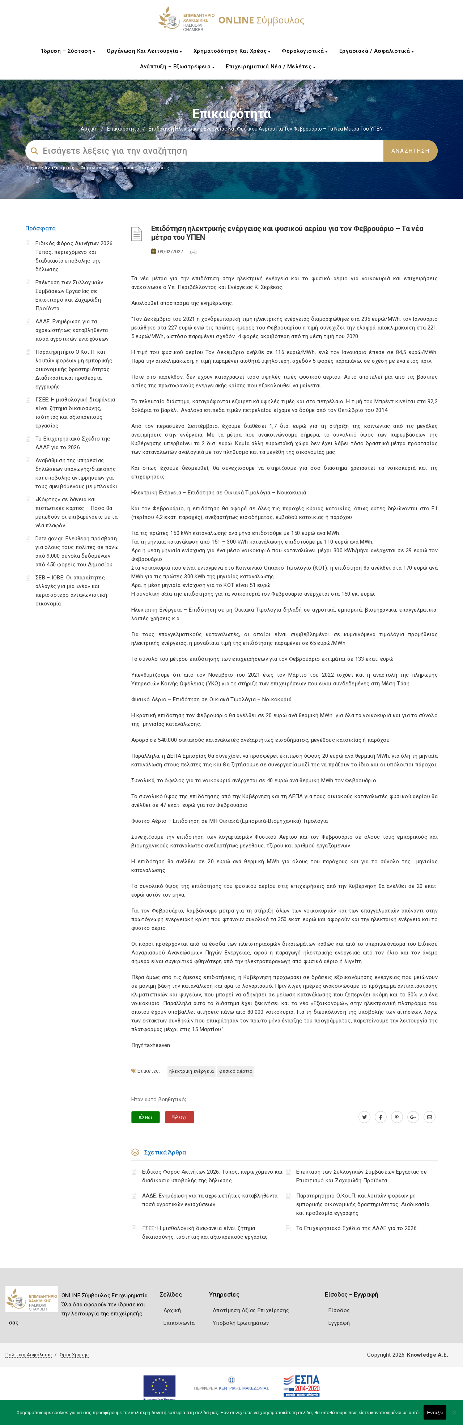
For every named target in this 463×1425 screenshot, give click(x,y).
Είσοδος (339, 1310)
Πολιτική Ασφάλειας (28, 1354)
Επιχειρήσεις (154, 167)
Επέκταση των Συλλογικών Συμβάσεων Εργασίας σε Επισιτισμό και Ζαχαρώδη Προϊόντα (361, 1176)
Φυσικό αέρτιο (235, 1071)
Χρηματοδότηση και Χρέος (232, 51)
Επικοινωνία (179, 1323)
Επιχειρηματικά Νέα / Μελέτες (270, 66)
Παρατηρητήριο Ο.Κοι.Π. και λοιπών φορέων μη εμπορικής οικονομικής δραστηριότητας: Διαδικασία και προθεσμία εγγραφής (73, 369)
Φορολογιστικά (305, 51)
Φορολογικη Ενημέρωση (107, 167)
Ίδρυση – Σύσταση (68, 51)
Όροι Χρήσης (74, 1354)
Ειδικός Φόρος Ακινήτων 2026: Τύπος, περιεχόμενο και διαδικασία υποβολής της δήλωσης (212, 1176)
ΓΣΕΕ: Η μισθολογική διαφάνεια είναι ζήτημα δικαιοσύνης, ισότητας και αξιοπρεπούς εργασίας (205, 1232)
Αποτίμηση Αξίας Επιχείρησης (251, 1310)
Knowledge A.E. (427, 1355)
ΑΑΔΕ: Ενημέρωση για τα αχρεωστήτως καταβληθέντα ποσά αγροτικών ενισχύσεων (72, 330)
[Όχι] (454, 1416)
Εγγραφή (339, 1323)
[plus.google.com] (413, 1117)
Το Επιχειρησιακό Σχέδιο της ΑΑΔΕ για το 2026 (356, 1228)
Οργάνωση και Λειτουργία (144, 51)
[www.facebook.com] (381, 1117)
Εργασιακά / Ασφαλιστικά (376, 51)
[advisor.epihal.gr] (429, 1117)
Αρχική (89, 129)
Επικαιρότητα (123, 129)
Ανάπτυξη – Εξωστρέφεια (177, 66)
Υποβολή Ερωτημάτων (241, 1323)
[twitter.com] (364, 1117)
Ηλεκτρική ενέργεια (191, 1071)
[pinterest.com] (397, 1117)
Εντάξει (435, 1412)
